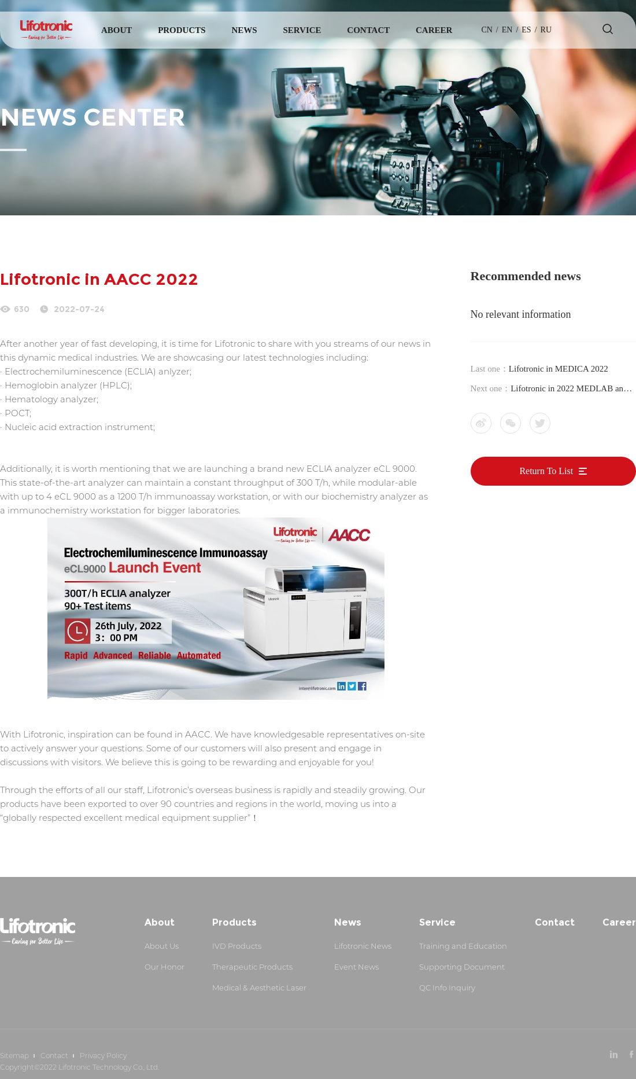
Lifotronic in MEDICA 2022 (558, 368)
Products (182, 30)
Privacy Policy (103, 1055)
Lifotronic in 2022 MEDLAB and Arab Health (569, 389)
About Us (162, 945)
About (116, 30)
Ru (546, 29)
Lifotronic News (362, 945)
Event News (356, 966)
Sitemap (14, 1055)
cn (486, 29)
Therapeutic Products (252, 966)
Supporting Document (462, 966)
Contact (368, 30)
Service (302, 30)
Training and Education (463, 945)
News (244, 30)
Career (434, 30)
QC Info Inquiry (447, 987)
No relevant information (521, 314)
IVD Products (236, 945)
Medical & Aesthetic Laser (259, 987)
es (526, 29)
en (507, 29)
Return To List (553, 471)
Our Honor (164, 966)
